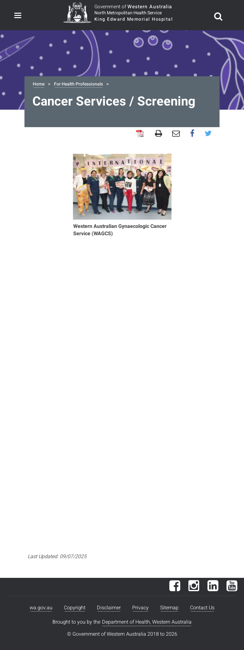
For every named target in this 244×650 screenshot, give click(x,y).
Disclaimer (109, 608)
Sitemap (169, 608)
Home (38, 84)
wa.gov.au (41, 608)
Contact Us (202, 608)
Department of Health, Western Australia (147, 622)
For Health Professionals (78, 84)
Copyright (74, 608)
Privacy (140, 608)
